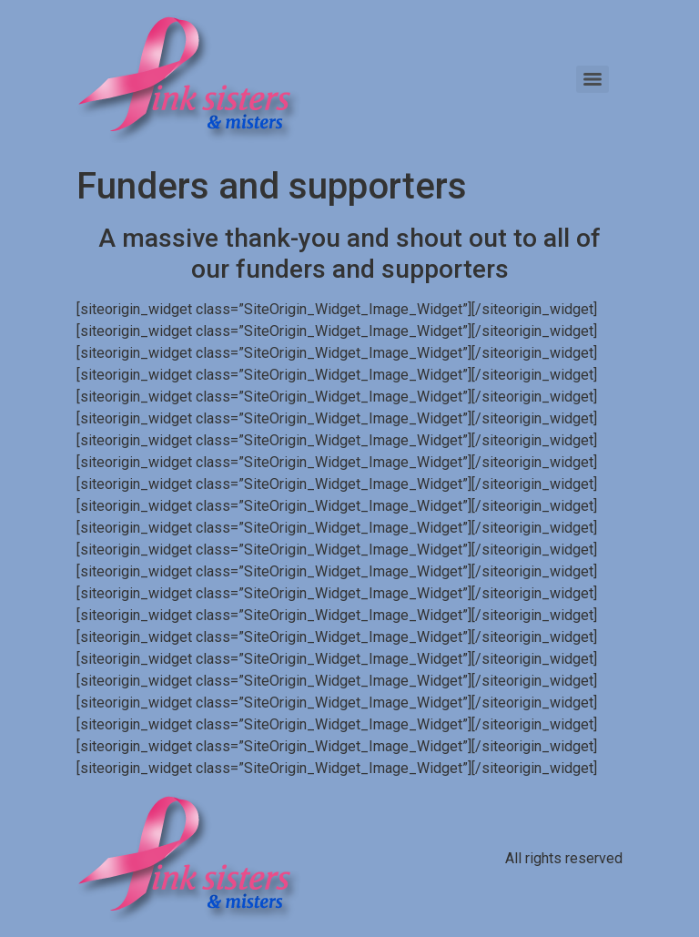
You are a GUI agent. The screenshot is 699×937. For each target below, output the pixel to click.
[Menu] (592, 79)
